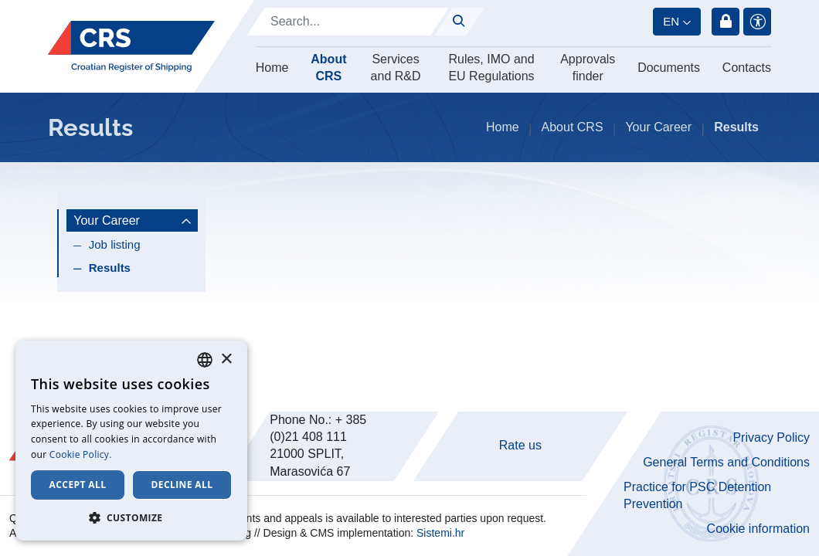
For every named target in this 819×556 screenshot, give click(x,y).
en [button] (671, 21)
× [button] (226, 359)
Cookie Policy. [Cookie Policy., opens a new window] (80, 454)
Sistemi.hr (440, 533)
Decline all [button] (182, 484)
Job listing (115, 244)
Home (272, 67)
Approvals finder (587, 68)
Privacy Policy (771, 437)
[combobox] (204, 360)
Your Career (658, 127)
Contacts (746, 67)
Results (110, 267)
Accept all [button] (78, 484)
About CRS (328, 68)
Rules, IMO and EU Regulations (491, 68)
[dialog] (131, 441)
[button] (131, 517)
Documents (668, 67)
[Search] (347, 22)
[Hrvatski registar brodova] (131, 47)
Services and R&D (396, 68)
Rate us (520, 445)
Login (725, 22)
